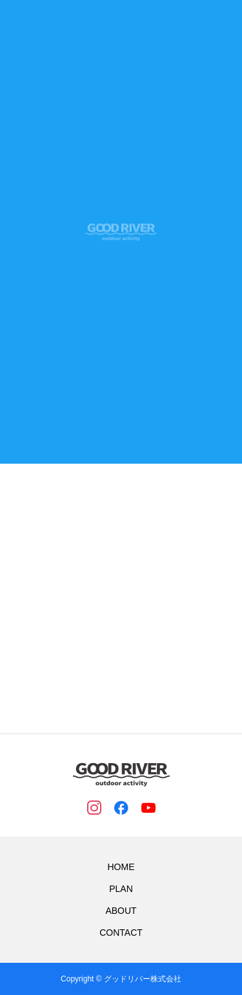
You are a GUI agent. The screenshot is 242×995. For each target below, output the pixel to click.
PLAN (121, 888)
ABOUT (120, 910)
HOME (121, 866)
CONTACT (121, 932)
